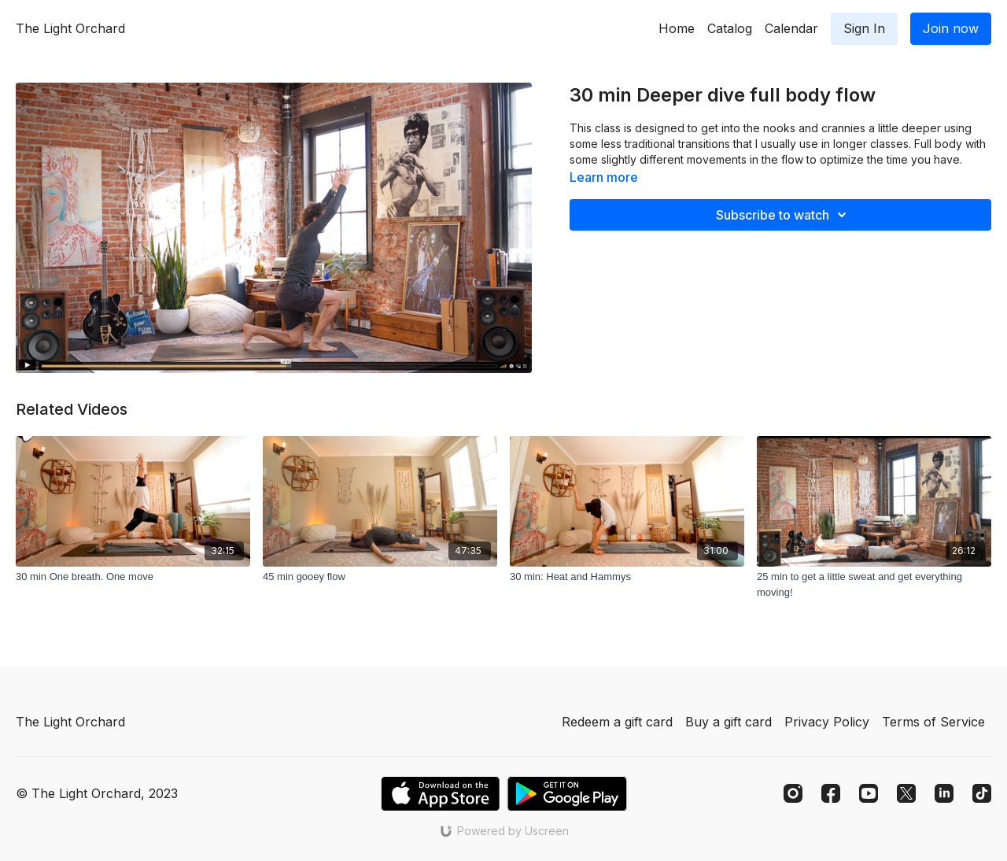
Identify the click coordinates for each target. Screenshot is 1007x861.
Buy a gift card (728, 722)
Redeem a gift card (617, 722)
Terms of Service (933, 722)
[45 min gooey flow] (380, 577)
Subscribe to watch (783, 214)
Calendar (791, 28)
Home (676, 28)
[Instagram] (793, 793)
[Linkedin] (944, 793)
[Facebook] (830, 793)
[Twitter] (906, 793)
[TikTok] (981, 793)
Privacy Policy (826, 722)
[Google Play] (567, 793)
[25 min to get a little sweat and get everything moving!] (874, 584)
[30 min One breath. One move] (133, 577)
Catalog (729, 28)
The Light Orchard (70, 28)
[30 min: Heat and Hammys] (627, 577)
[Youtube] (868, 793)
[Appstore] (440, 793)
